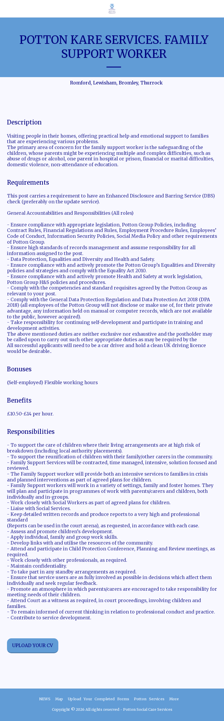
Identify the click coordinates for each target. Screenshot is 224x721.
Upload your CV (32, 645)
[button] (6, 8)
